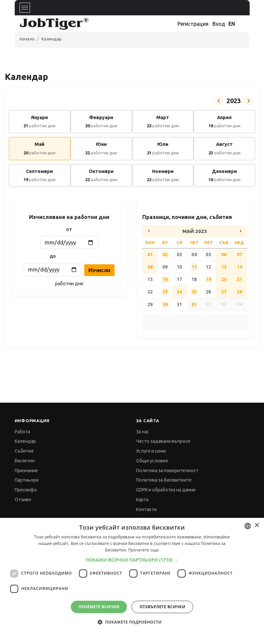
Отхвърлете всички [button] (162, 607)
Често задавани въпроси (163, 441)
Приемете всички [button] (98, 607)
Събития (24, 451)
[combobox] (247, 526)
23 (165, 291)
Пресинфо (26, 489)
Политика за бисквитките (164, 480)
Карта (142, 499)
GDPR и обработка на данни (165, 489)
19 (208, 279)
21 (239, 279)
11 (194, 267)
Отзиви (23, 499)
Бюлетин (25, 460)
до (53, 256)
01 (150, 254)
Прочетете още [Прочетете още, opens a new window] (143, 550)
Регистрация (193, 24)
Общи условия (152, 460)
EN (231, 24)
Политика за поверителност (167, 470)
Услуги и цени (151, 451)
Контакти (146, 509)
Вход (218, 24)
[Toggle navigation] (25, 8)
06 (223, 254)
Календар (51, 38)
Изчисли (99, 270)
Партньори (27, 480)
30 (165, 304)
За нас (142, 431)
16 (165, 279)
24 (179, 291)
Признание (26, 470)
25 (194, 291)
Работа (22, 431)
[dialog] (132, 576)
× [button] (256, 525)
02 (165, 254)
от (69, 229)
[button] (132, 560)
